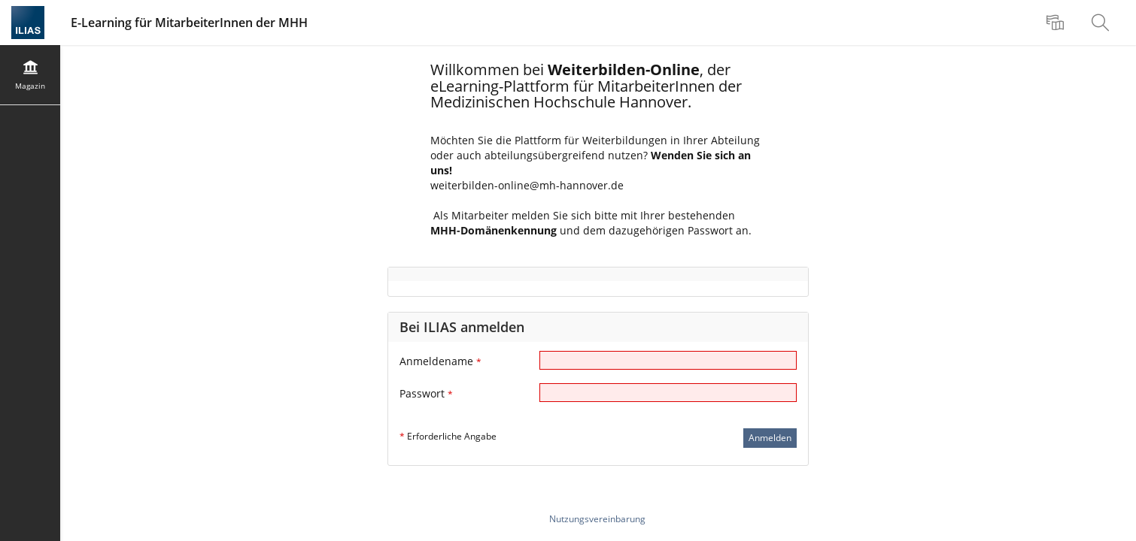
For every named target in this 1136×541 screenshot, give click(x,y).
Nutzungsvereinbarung (597, 518)
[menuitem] (1057, 22)
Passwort (426, 393)
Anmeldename (440, 361)
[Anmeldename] (668, 360)
